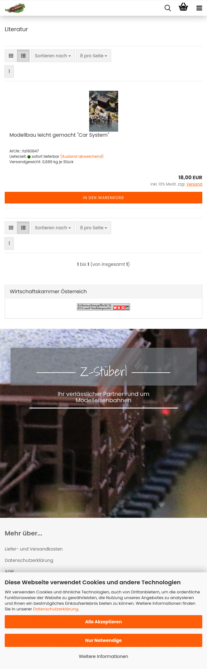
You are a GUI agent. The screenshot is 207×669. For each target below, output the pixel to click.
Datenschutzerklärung (55, 609)
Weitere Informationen (103, 656)
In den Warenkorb (103, 197)
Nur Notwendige (103, 640)
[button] (11, 55)
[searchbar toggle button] (167, 8)
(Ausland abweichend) (82, 156)
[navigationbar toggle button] (199, 8)
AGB (9, 572)
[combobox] (53, 55)
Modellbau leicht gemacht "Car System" (59, 135)
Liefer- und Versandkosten (34, 549)
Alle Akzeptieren (103, 622)
